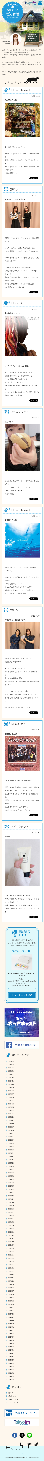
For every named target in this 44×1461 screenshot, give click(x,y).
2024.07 (11, 1133)
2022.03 (11, 1225)
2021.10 (11, 1242)
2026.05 (11, 1061)
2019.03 (11, 1343)
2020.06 (11, 1294)
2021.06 (11, 1255)
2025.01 (11, 1114)
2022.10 (11, 1202)
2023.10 (11, 1163)
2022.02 (11, 1228)
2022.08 (11, 1209)
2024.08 (11, 1130)
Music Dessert (13, 1399)
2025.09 (11, 1087)
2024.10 (11, 1123)
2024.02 (11, 1150)
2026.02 (11, 1071)
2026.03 (11, 1068)
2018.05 (11, 1376)
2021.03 (11, 1265)
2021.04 (11, 1261)
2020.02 (11, 1307)
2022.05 (11, 1219)
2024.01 (11, 1153)
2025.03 (11, 1107)
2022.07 (11, 1212)
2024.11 (11, 1120)
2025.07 (11, 1094)
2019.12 (11, 1314)
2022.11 (11, 1199)
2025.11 (11, 1081)
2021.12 (11, 1235)
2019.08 (11, 1327)
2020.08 (11, 1288)
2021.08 (11, 1248)
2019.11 (11, 1317)
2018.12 (11, 1353)
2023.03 (11, 1186)
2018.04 (11, 1379)
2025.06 (11, 1097)
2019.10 (11, 1320)
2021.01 (11, 1271)
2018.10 (11, 1360)
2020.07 (11, 1291)
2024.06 (11, 1137)
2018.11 (11, 1357)
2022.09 (11, 1205)
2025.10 (11, 1084)
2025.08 (11, 1091)
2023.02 (11, 1189)
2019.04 (11, 1340)
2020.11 (11, 1278)
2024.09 (11, 1127)
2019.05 (11, 1337)
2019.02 (11, 1347)
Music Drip (12, 1396)
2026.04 (11, 1064)
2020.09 (11, 1284)
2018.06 (11, 1373)
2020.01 (11, 1311)
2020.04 (11, 1301)
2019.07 (11, 1330)
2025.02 (11, 1110)
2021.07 (11, 1251)
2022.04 (11, 1222)
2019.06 (11, 1333)
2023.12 (11, 1156)
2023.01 (11, 1192)
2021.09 (11, 1245)
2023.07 (11, 1173)
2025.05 (11, 1100)
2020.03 (11, 1304)
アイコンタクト (14, 1402)
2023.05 (11, 1179)
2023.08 (11, 1169)
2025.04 (11, 1104)
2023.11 (11, 1159)
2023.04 (11, 1183)
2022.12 (11, 1196)
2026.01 (11, 1074)
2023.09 (11, 1166)
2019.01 (11, 1350)
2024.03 (11, 1146)
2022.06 (11, 1215)
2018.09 (11, 1363)
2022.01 (11, 1232)
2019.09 (11, 1324)
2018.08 (11, 1366)
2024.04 (11, 1143)
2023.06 (11, 1176)
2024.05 (11, 1140)
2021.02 (11, 1268)
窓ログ (10, 1393)
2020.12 (11, 1274)
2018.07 (11, 1370)
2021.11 (11, 1238)
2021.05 (11, 1258)
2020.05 (11, 1297)
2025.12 (11, 1078)
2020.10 (11, 1281)
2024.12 (11, 1117)
